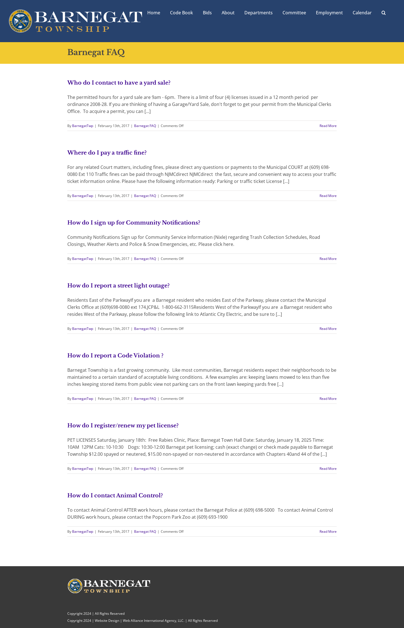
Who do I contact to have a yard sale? (119, 83)
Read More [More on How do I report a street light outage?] (328, 328)
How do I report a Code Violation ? (115, 355)
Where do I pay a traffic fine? (107, 152)
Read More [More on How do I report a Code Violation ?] (328, 398)
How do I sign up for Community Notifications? (133, 222)
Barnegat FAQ (145, 125)
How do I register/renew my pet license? (123, 425)
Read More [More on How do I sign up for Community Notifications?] (328, 258)
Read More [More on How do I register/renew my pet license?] (328, 468)
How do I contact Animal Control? (115, 495)
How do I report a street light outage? (118, 285)
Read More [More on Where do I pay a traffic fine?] (328, 195)
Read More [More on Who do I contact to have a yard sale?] (328, 125)
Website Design (107, 620)
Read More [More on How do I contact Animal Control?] (328, 531)
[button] (384, 12)
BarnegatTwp (82, 125)
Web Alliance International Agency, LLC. (153, 620)
